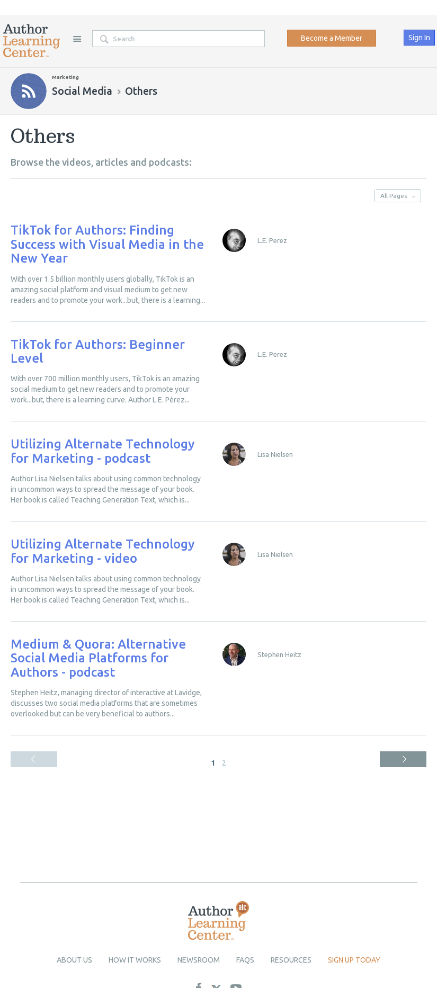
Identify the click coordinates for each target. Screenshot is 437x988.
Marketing (65, 77)
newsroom (198, 960)
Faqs (245, 960)
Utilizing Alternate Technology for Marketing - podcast (102, 451)
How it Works (135, 960)
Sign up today (354, 960)
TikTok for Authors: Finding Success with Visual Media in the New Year (107, 244)
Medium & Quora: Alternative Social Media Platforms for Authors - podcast (98, 658)
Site (77, 39)
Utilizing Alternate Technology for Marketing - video (102, 551)
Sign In (419, 37)
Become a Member (331, 38)
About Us (74, 960)
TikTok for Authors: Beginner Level (98, 351)
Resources (291, 960)
